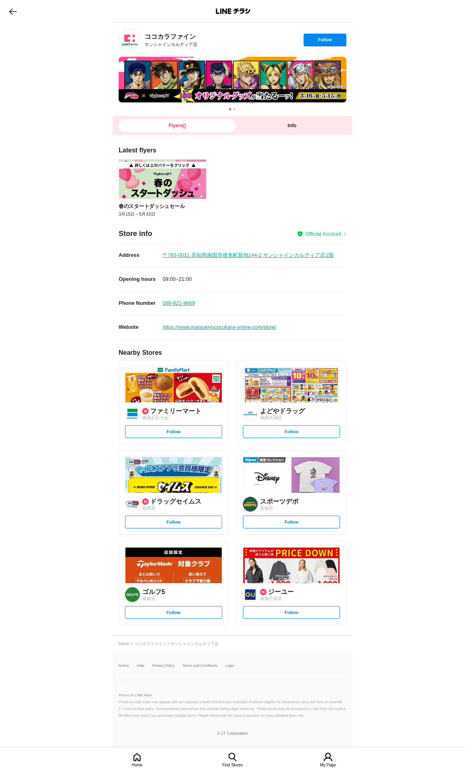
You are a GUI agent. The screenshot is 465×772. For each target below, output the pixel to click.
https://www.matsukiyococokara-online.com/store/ (219, 327)
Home (137, 765)
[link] (130, 40)
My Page (328, 765)
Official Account (323, 234)
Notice (124, 666)
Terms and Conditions (200, 666)
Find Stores (232, 765)
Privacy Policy (163, 666)
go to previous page (13, 11)
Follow (325, 41)
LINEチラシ (233, 11)
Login (229, 666)
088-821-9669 (179, 303)
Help (141, 666)
